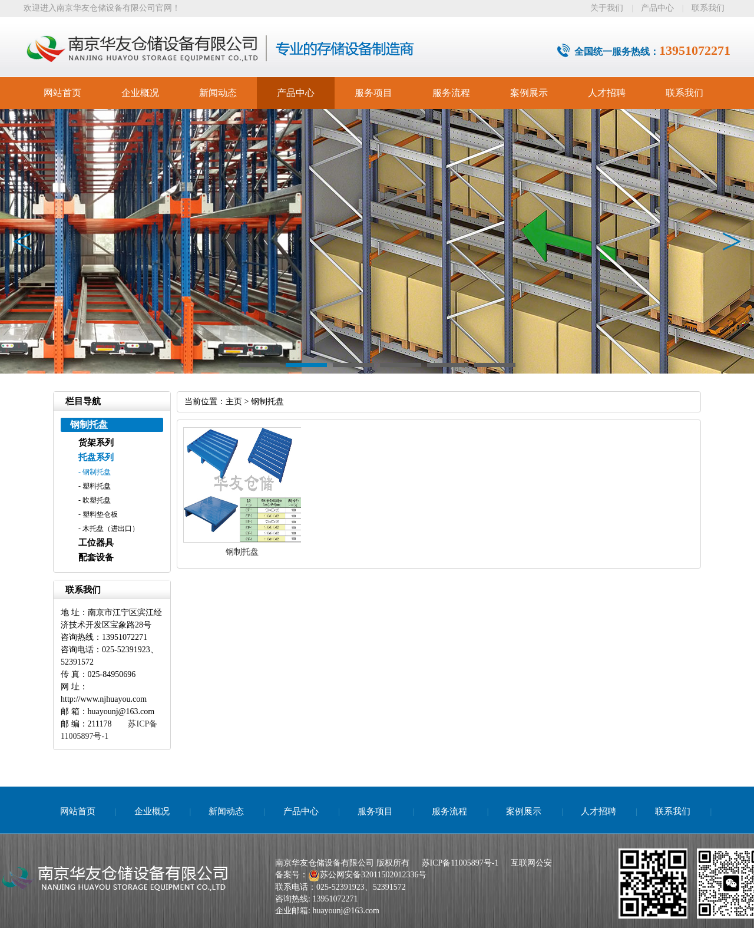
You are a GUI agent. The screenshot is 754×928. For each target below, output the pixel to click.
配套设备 (96, 557)
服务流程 (451, 93)
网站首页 (62, 93)
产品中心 (657, 8)
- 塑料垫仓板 (98, 514)
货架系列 (96, 442)
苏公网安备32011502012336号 (373, 874)
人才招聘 (607, 93)
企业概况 (140, 93)
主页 (234, 401)
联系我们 (708, 8)
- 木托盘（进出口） (108, 528)
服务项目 (373, 93)
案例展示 (529, 93)
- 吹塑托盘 (94, 500)
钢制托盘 (267, 401)
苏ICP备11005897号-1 (460, 862)
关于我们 (606, 8)
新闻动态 (218, 93)
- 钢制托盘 (94, 472)
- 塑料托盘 (94, 486)
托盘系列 (96, 457)
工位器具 (96, 542)
